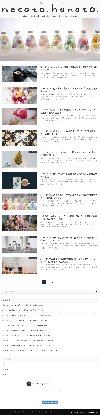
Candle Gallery (45, 16)
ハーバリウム (6, 369)
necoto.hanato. (83, 412)
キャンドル (5, 364)
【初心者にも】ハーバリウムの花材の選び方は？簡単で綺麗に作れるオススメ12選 (27, 340)
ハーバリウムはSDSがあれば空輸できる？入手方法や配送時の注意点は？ (24, 330)
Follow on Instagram (50, 402)
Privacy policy (63, 16)
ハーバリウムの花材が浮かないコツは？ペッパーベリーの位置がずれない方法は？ (27, 315)
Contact (54, 16)
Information (73, 16)
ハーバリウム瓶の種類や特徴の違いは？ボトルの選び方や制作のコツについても (27, 345)
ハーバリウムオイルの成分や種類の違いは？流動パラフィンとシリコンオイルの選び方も (29, 350)
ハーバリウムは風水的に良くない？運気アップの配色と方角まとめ (22, 310)
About (25, 16)
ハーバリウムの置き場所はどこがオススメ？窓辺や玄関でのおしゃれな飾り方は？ (27, 335)
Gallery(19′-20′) (34, 16)
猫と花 (4, 374)
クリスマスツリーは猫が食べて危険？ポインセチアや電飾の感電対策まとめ (25, 325)
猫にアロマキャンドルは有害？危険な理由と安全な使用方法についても (24, 305)
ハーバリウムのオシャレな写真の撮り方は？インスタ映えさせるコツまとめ (25, 320)
